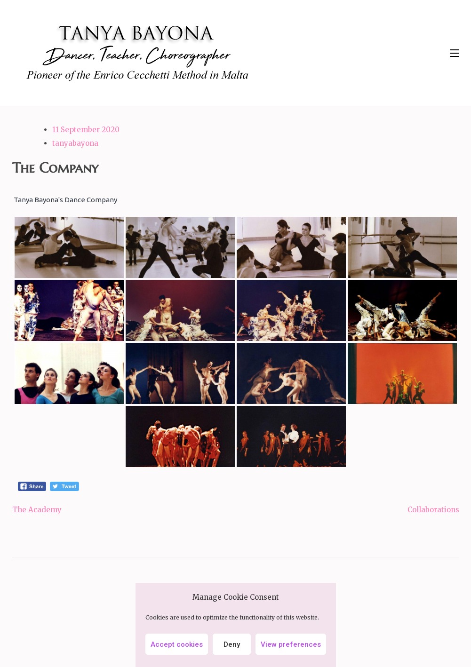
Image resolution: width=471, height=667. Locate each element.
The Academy (37, 509)
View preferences (291, 644)
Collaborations (433, 509)
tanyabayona (75, 143)
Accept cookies (177, 644)
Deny (232, 644)
